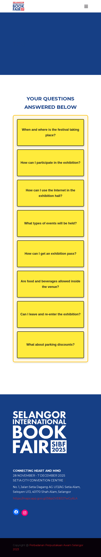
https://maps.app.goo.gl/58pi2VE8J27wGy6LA (45, 498)
